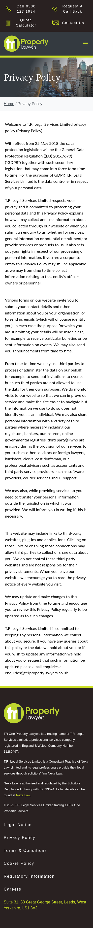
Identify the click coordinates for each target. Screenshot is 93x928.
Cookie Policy (19, 863)
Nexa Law (23, 795)
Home (9, 104)
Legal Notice (18, 825)
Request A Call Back (72, 8)
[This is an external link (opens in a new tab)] (32, 713)
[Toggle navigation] (85, 43)
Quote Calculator (26, 22)
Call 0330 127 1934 (26, 8)
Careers (12, 889)
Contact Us (71, 23)
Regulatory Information (29, 876)
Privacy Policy (19, 837)
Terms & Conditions (25, 850)
